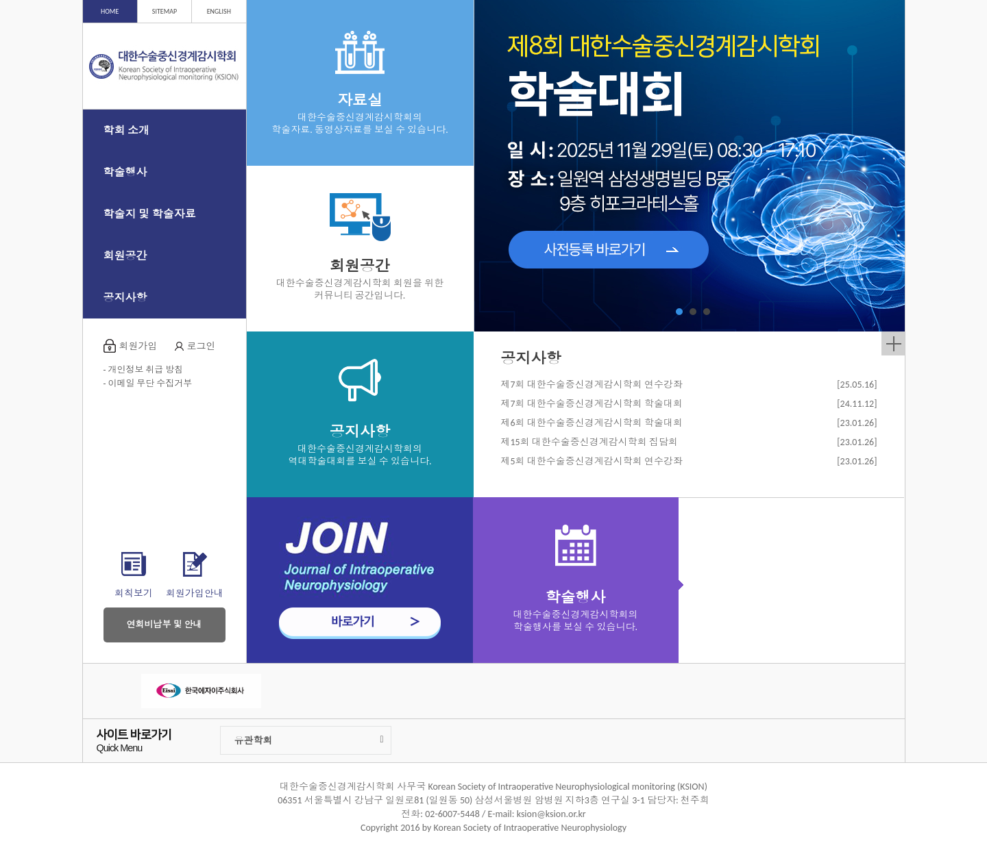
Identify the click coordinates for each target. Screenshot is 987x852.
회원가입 (138, 346)
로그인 (201, 346)
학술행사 (125, 172)
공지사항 (125, 297)
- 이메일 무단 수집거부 (148, 383)
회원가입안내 (194, 593)
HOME (110, 11)
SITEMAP (164, 11)
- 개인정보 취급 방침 (143, 369)
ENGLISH (219, 11)
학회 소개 (126, 130)
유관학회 (309, 741)
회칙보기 (133, 593)
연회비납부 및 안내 (164, 624)
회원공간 (125, 255)
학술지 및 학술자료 (149, 214)
